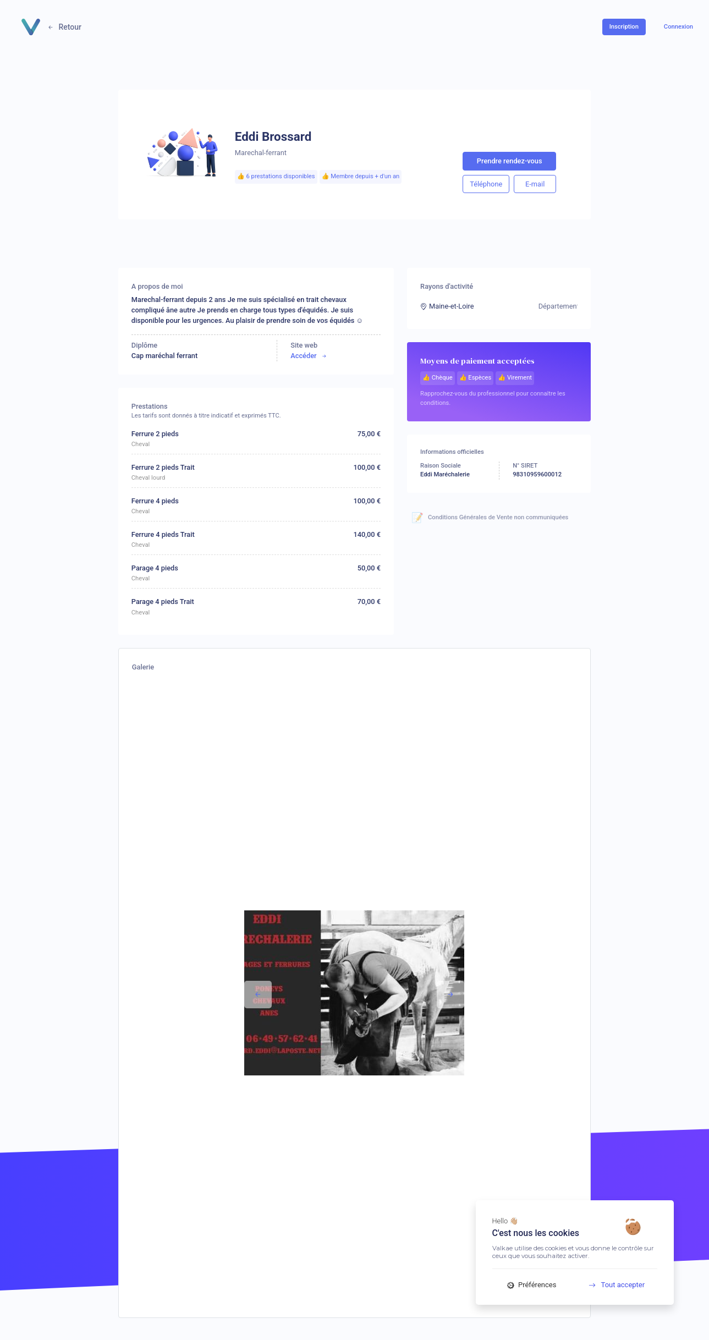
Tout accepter (612, 1285)
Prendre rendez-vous (509, 161)
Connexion (678, 26)
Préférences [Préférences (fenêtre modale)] (532, 1285)
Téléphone (486, 184)
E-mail (535, 184)
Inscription (624, 26)
